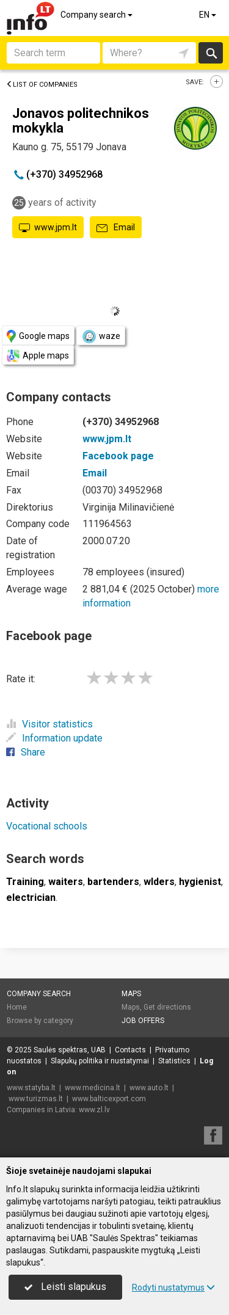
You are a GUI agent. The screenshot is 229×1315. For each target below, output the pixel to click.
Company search (97, 15)
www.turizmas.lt (36, 1099)
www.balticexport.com (109, 1099)
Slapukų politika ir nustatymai (100, 1061)
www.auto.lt (149, 1088)
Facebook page (118, 456)
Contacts (130, 1050)
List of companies (42, 85)
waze (100, 336)
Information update (54, 738)
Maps (131, 993)
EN (208, 15)
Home (17, 1007)
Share (25, 752)
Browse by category (40, 1020)
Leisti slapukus (65, 1286)
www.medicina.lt (92, 1088)
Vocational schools (46, 826)
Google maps (38, 336)
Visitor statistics (49, 724)
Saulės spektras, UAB (70, 1050)
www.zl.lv (94, 1110)
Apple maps (38, 355)
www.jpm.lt (48, 227)
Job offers (143, 1020)
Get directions (167, 1007)
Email (115, 227)
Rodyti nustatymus (173, 1287)
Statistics (174, 1061)
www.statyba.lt (31, 1088)
